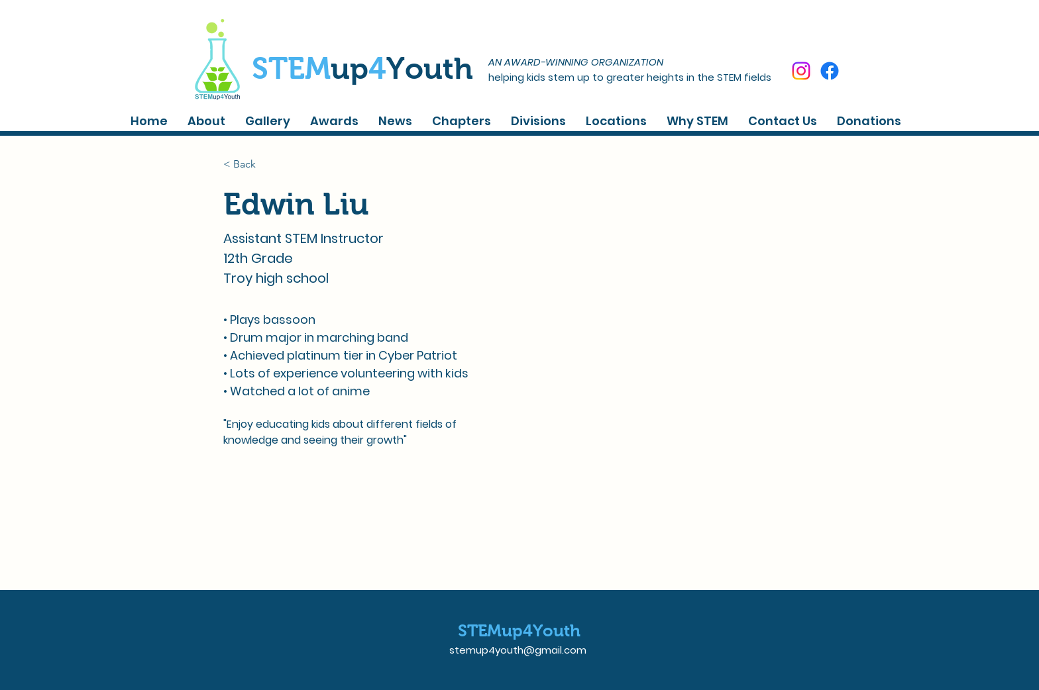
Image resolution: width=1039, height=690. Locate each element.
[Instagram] (801, 71)
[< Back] (249, 163)
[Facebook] (830, 71)
